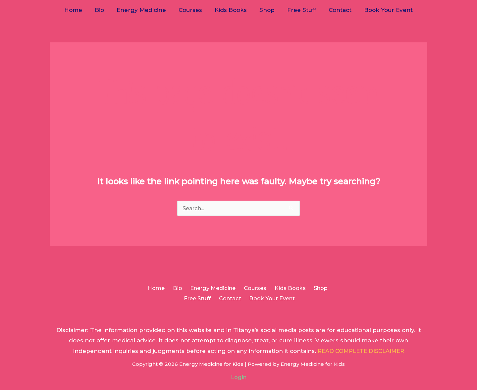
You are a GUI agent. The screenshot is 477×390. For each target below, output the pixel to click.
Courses (191, 10)
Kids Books (231, 10)
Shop (265, 10)
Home (78, 10)
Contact (336, 10)
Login (239, 377)
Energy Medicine (144, 10)
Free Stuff (299, 10)
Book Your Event (383, 10)
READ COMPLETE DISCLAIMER (361, 351)
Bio (103, 10)
